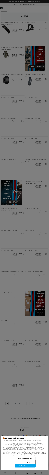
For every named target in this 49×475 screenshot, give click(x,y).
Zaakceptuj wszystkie (25, 465)
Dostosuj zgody (25, 462)
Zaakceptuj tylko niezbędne (25, 458)
